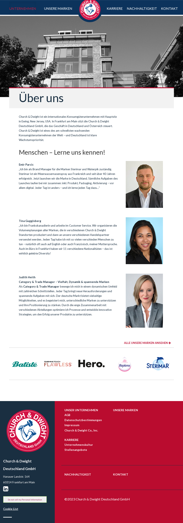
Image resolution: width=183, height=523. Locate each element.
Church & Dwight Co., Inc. (81, 430)
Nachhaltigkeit (142, 8)
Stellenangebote (75, 449)
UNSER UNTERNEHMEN (81, 410)
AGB (67, 415)
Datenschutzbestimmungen (82, 420)
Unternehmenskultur (78, 444)
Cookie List (10, 509)
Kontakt (169, 8)
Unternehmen (22, 7)
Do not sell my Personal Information (25, 499)
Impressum (71, 425)
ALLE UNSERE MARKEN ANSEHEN (147, 343)
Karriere (115, 8)
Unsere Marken (58, 8)
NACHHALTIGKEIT (77, 474)
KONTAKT (120, 474)
